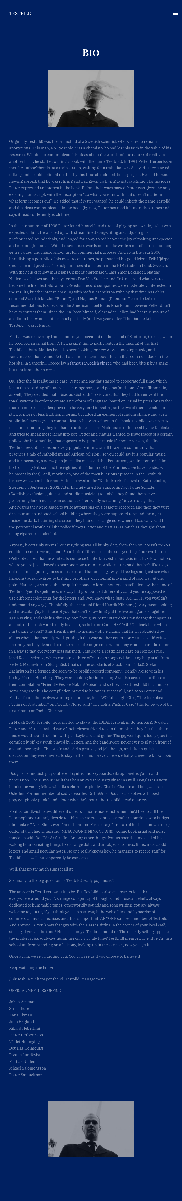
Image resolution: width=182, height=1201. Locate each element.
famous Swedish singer (90, 363)
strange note (108, 520)
